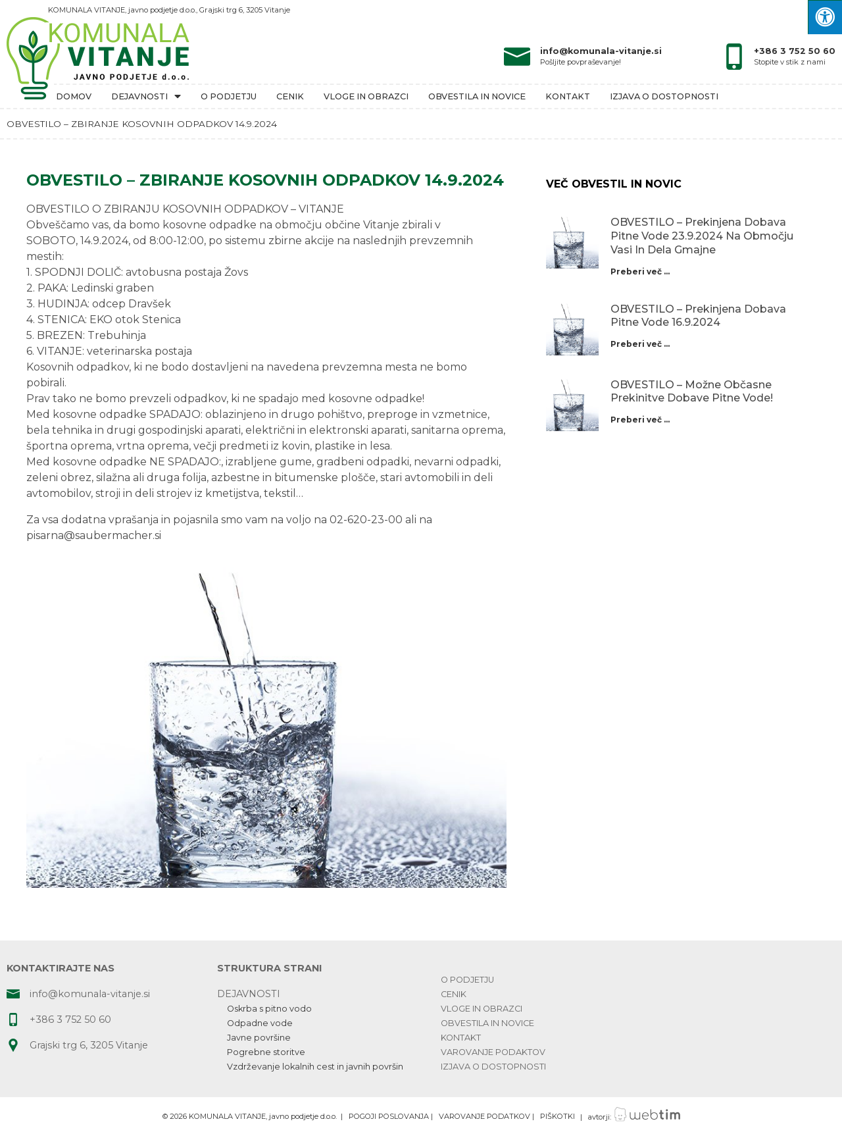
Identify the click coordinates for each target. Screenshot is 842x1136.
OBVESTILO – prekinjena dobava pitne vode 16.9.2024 (698, 316)
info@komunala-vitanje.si (601, 51)
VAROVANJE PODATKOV (484, 1117)
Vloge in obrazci (366, 96)
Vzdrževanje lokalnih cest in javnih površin (315, 1066)
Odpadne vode (260, 1023)
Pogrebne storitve (266, 1052)
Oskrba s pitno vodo (269, 1009)
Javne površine (259, 1038)
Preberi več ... (640, 271)
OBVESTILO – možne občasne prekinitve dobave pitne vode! (691, 391)
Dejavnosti (146, 96)
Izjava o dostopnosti (664, 96)
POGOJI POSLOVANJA (389, 1117)
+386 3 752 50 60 (794, 51)
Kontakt (567, 96)
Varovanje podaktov (493, 1052)
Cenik (290, 96)
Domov (73, 96)
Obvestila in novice (477, 96)
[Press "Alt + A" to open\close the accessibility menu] (825, 17)
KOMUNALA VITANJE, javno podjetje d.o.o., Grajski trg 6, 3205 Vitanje (169, 9)
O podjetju (229, 96)
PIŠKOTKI (557, 1117)
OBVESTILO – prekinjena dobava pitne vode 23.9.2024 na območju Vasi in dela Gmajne (701, 236)
